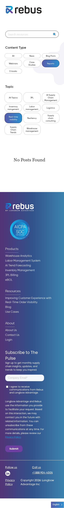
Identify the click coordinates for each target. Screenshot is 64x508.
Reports (50, 64)
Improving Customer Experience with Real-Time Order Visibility (28, 300)
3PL (32, 98)
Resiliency (32, 118)
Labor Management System (22, 260)
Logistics (51, 108)
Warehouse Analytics (18, 256)
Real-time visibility (13, 118)
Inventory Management (20, 270)
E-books (13, 71)
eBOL (8, 280)
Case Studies (32, 63)
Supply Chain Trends (13, 130)
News (31, 56)
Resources (13, 291)
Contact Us (12, 335)
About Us (11, 330)
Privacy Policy (10, 482)
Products (11, 249)
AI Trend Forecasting (18, 265)
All (13, 56)
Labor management (32, 108)
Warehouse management (32, 130)
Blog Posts (51, 56)
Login (8, 340)
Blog (8, 307)
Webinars (13, 64)
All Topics (13, 98)
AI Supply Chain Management (50, 97)
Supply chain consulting (51, 118)
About (10, 323)
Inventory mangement (13, 108)
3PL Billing (11, 275)
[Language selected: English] (57, 505)
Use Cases (12, 312)
